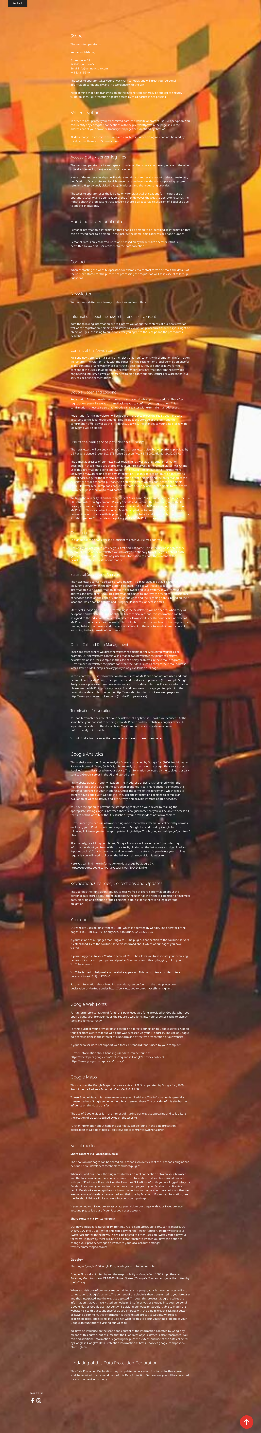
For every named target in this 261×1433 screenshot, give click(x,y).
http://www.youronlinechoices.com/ (94, 696)
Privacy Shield (121, 502)
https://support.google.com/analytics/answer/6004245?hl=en (109, 867)
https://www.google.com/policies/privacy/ (97, 1061)
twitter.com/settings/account (89, 1247)
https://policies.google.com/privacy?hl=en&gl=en (140, 988)
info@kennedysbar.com (93, 68)
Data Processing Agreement (161, 506)
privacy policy (114, 668)
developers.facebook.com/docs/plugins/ (116, 1166)
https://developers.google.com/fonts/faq (97, 1057)
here (154, 518)
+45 (73, 72)
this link (110, 843)
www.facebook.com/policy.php (129, 1198)
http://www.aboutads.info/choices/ (138, 692)
